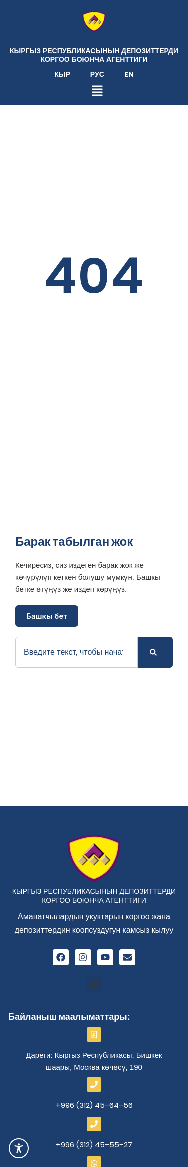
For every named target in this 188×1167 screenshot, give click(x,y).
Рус (97, 75)
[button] (94, 984)
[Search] (155, 652)
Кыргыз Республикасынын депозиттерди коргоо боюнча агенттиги (94, 55)
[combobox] (76, 652)
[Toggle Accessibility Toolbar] (19, 1149)
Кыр (62, 75)
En (129, 75)
